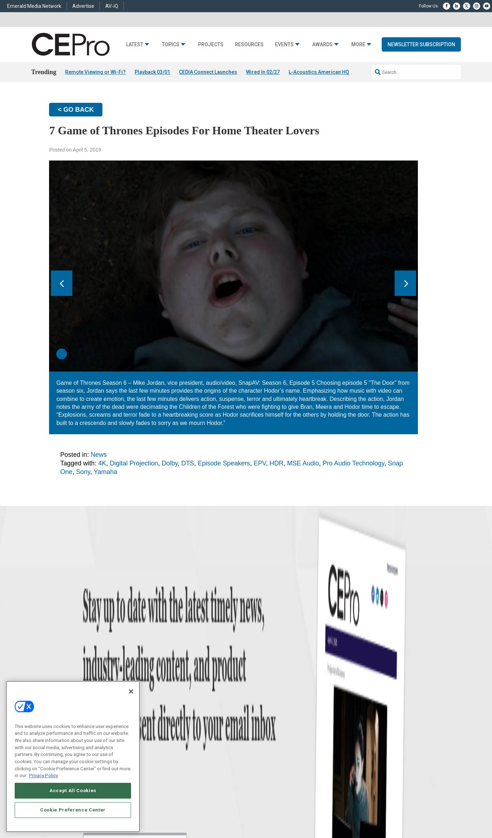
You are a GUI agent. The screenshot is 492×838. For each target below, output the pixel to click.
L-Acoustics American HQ (319, 72)
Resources (249, 44)
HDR (277, 463)
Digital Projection (134, 463)
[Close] (131, 691)
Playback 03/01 (152, 72)
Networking (165, 691)
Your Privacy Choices (382, 808)
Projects (210, 44)
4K (102, 463)
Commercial (165, 700)
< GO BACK (76, 109)
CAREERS (202, 808)
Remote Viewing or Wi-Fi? (95, 72)
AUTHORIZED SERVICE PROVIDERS (250, 808)
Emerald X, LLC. (390, 798)
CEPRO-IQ (255, 727)
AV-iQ (111, 6)
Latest (134, 44)
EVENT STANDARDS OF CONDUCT (321, 808)
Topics (170, 44)
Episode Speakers (224, 463)
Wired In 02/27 (263, 72)
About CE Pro (258, 700)
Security (161, 736)
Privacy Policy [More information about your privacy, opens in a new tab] (43, 775)
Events (284, 44)
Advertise (83, 6)
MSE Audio (303, 463)
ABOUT (182, 808)
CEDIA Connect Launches (208, 72)
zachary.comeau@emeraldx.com (368, 716)
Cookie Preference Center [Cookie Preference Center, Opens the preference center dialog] (73, 810)
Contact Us (348, 753)
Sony (83, 471)
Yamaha (105, 471)
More (358, 44)
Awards (322, 44)
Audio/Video (165, 718)
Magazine (255, 709)
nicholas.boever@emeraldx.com (367, 742)
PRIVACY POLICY (422, 815)
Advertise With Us (263, 691)
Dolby (170, 463)
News (99, 454)
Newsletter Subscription (421, 44)
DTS (187, 463)
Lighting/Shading (171, 727)
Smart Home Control (173, 709)
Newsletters (257, 718)
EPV (260, 463)
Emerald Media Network (34, 6)
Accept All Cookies (72, 790)
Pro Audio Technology (353, 463)
